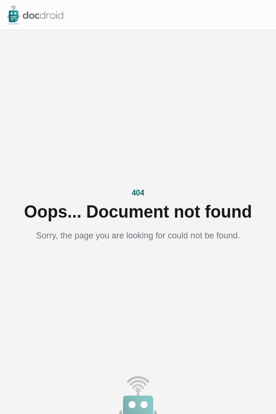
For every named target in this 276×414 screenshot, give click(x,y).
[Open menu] (263, 15)
